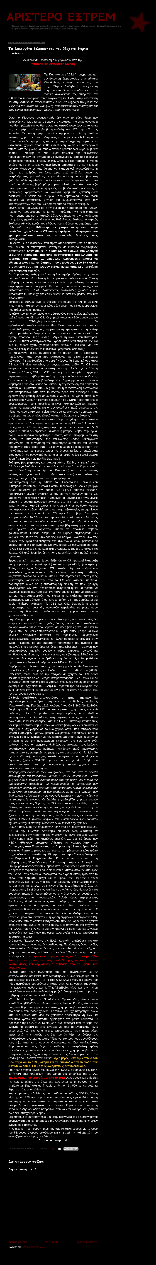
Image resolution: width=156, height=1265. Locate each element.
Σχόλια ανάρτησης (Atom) (33, 1247)
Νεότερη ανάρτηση (18, 1242)
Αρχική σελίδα (51, 1242)
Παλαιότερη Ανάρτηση (86, 1242)
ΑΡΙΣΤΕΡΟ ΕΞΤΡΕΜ (60, 17)
